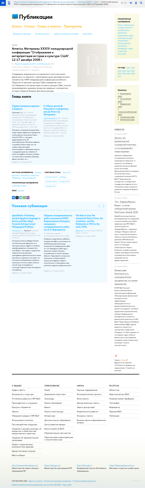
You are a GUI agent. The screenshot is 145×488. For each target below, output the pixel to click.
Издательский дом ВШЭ (119, 394)
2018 (133, 73)
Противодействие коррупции (24, 424)
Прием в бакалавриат (53, 403)
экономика (122, 53)
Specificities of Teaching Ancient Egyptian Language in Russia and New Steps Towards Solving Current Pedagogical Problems (26, 221)
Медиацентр (114, 407)
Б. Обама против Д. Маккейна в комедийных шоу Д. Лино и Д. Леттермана (56, 110)
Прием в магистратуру (53, 411)
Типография (114, 403)
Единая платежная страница (23, 451)
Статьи (29, 26)
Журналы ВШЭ (115, 411)
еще (119, 76)
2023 (128, 71)
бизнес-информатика (126, 25)
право (130, 48)
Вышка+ (47, 407)
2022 (133, 71)
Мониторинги (83, 398)
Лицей (47, 390)
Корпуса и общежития (21, 407)
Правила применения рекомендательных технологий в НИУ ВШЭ (36, 485)
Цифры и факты (18, 390)
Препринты (73, 26)
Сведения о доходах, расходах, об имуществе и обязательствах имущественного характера (26, 431)
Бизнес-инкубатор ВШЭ (54, 428)
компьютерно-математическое (124, 41)
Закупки (15, 411)
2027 (128, 67)
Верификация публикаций (22, 34)
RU (122, 3)
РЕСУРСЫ (114, 385)
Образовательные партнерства (57, 433)
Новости (119, 129)
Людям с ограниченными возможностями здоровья (22, 445)
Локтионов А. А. (17, 231)
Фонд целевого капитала (22, 420)
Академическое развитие (87, 411)
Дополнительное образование (57, 420)
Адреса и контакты (35, 481)
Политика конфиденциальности (84, 481)
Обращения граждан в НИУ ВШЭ (25, 416)
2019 (128, 73)
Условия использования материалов (57, 481)
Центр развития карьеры (54, 424)
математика (122, 46)
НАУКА (80, 385)
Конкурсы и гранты (85, 416)
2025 (119, 71)
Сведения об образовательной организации (25, 438)
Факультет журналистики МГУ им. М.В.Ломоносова (32, 64)
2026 (133, 67)
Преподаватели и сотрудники (24, 403)
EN (125, 3)
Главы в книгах (49, 26)
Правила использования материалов (66, 34)
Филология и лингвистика (30, 175)
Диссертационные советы (88, 403)
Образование (16, 178)
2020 (124, 73)
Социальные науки (127, 117)
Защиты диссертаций (86, 407)
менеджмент (123, 48)
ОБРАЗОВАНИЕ (51, 385)
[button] (49, 210)
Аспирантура (49, 416)
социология (122, 51)
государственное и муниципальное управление (125, 30)
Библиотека (114, 390)
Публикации (35, 17)
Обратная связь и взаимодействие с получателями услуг (58, 438)
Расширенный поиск (42, 34)
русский (21, 191)
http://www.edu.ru (84, 465)
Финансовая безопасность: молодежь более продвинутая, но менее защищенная (126, 277)
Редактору (136, 480)
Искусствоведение (29, 178)
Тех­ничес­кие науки (127, 119)
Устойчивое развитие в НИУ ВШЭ (26, 398)
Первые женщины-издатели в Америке (25, 107)
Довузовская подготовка (55, 394)
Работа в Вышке (18, 455)
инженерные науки (125, 38)
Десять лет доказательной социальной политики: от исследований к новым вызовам (125, 144)
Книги (17, 26)
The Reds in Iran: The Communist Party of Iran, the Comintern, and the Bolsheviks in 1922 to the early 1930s (89, 221)
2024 (124, 71)
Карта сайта (67, 485)
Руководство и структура (23, 394)
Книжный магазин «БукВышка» (121, 398)
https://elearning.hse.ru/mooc (121, 465)
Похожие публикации (29, 206)
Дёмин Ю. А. (80, 231)
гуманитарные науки (125, 35)
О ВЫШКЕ (17, 385)
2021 (119, 73)
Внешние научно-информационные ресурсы (91, 421)
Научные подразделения (87, 390)
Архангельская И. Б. (50, 118)
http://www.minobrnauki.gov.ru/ (25, 465)
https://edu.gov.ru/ (52, 465)
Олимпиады (49, 398)
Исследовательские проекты (89, 394)
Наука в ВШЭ (87, 34)
